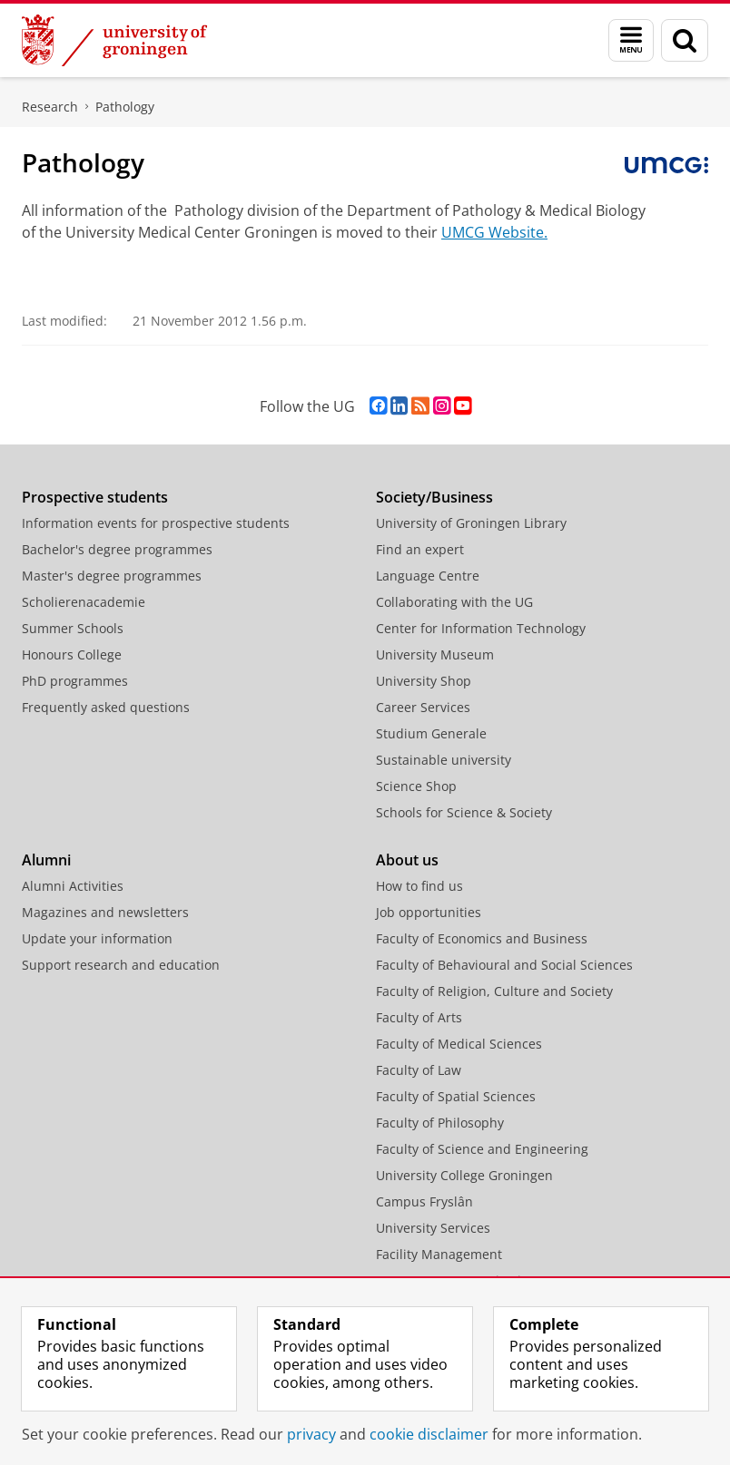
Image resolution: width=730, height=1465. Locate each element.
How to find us (419, 885)
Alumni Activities (72, 885)
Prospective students (95, 497)
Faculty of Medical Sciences (459, 1043)
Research (50, 106)
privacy (311, 1434)
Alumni (46, 860)
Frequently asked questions (106, 707)
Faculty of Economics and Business (481, 938)
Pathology (124, 106)
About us (407, 860)
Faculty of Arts (419, 1017)
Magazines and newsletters (105, 912)
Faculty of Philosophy (440, 1122)
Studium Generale (431, 733)
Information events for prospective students (156, 523)
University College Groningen (464, 1175)
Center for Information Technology (481, 628)
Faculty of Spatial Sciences (456, 1096)
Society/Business (434, 497)
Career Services (423, 707)
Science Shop (416, 786)
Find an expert (420, 549)
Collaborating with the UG (454, 601)
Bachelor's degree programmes (117, 549)
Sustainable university (443, 759)
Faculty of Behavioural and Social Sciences (504, 964)
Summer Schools (72, 628)
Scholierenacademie (83, 601)
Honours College (72, 654)
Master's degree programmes (112, 575)
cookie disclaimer (429, 1434)
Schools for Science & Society (464, 812)
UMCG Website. (494, 232)
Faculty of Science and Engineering (482, 1148)
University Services (433, 1227)
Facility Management (439, 1254)
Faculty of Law (418, 1070)
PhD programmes (75, 680)
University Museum (435, 654)
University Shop (423, 680)
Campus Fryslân (424, 1201)
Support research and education (121, 964)
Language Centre (427, 575)
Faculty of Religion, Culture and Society (494, 991)
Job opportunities (428, 912)
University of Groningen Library (471, 523)
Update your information (97, 938)
